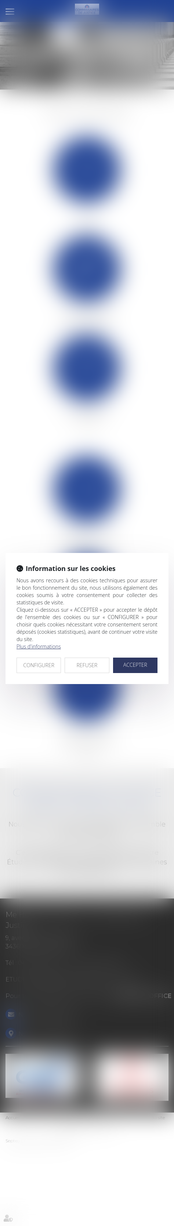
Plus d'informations (39, 646)
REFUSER (87, 665)
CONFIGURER (38, 665)
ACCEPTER (135, 664)
